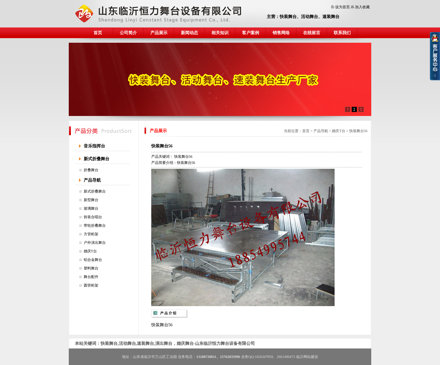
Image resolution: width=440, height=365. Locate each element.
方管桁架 (91, 234)
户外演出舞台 (95, 242)
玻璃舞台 (91, 208)
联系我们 (342, 33)
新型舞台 (91, 200)
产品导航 (92, 180)
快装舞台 (288, 16)
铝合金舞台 (93, 260)
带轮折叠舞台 (95, 225)
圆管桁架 (91, 285)
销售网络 (281, 33)
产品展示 (158, 33)
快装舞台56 (358, 131)
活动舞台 (309, 16)
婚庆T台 (90, 251)
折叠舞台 (91, 170)
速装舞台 (330, 16)
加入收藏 (362, 7)
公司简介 (128, 33)
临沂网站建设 (307, 357)
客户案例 (250, 33)
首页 (98, 33)
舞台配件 (91, 277)
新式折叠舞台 (96, 159)
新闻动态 (189, 33)
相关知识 (220, 33)
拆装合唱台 (93, 217)
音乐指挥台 (94, 146)
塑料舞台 (91, 268)
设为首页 (342, 7)
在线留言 (311, 33)
